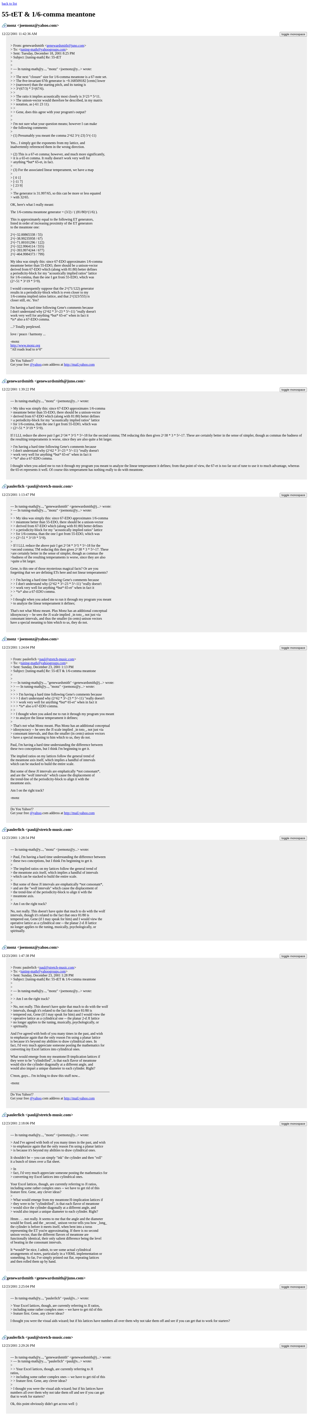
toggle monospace (293, 34)
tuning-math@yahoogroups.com (43, 49)
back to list (9, 3)
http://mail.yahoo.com (79, 364)
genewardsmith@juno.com (65, 45)
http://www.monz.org (25, 345)
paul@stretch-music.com (56, 659)
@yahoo (36, 364)
